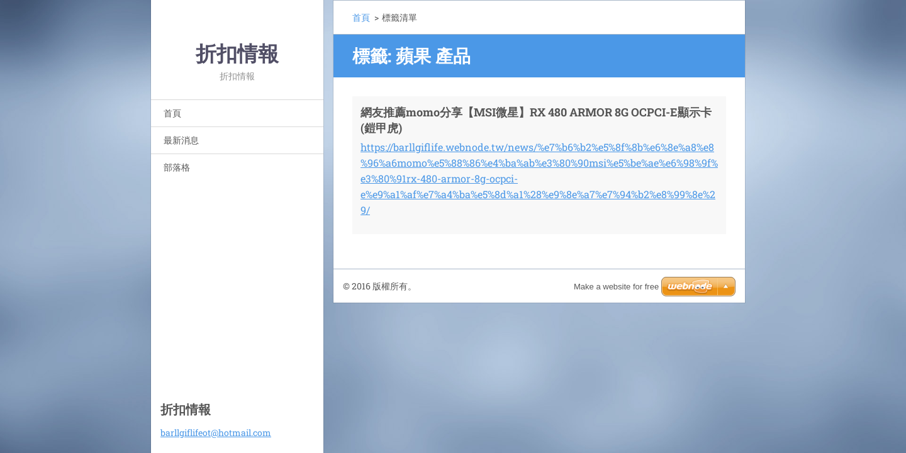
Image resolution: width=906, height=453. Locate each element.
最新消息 (181, 140)
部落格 (177, 167)
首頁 (172, 113)
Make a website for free (616, 286)
